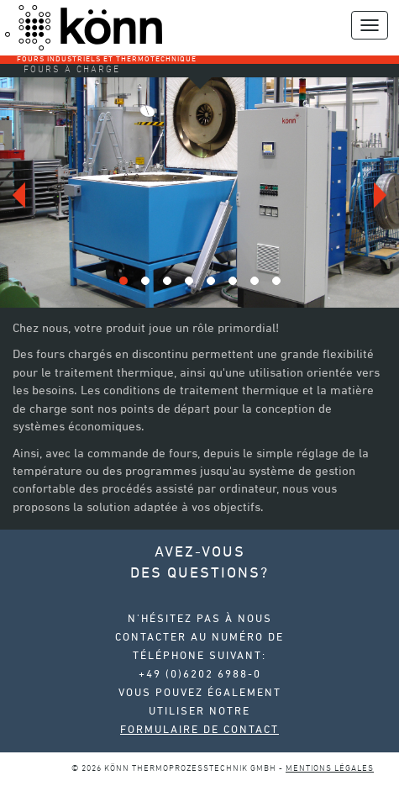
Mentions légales (330, 768)
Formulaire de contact (199, 730)
